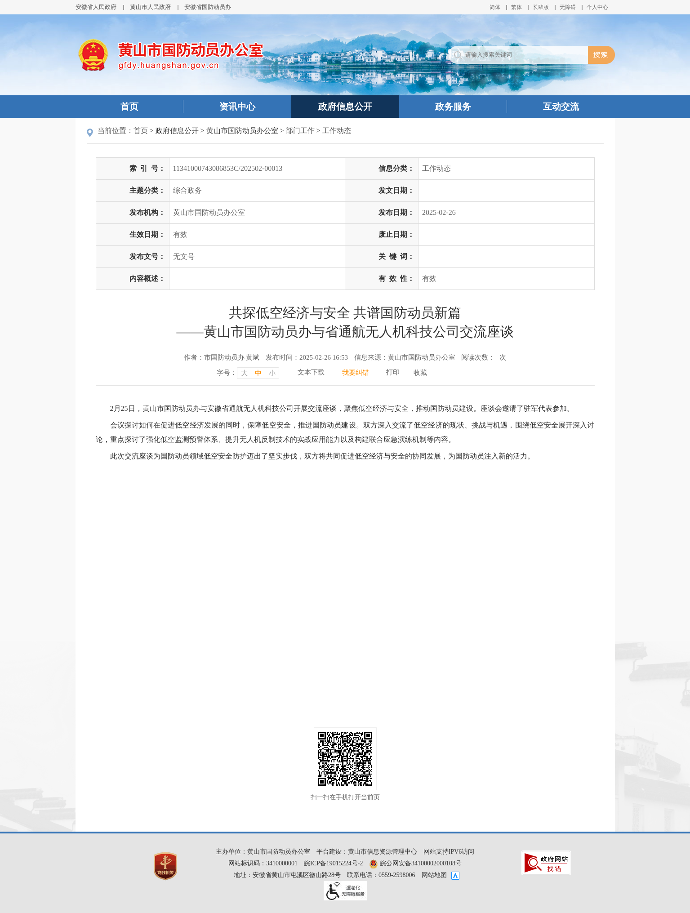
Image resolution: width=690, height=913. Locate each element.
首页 (129, 106)
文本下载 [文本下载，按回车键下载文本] (311, 372)
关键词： (396, 256)
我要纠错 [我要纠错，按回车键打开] (355, 372)
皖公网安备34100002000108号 (415, 863)
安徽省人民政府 (96, 7)
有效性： (396, 278)
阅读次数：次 (483, 357)
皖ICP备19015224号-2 (333, 863)
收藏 (420, 372)
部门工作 (300, 130)
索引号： (147, 168)
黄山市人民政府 (150, 7)
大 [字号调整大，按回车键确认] (244, 373)
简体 (495, 7)
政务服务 (453, 106)
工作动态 (336, 130)
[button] (541, 7)
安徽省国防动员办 (207, 7)
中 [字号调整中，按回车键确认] (258, 373)
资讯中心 (237, 106)
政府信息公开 (345, 106)
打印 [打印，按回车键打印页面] (393, 372)
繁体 (516, 7)
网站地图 (434, 875)
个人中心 (597, 7)
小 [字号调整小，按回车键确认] (272, 373)
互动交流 (561, 106)
